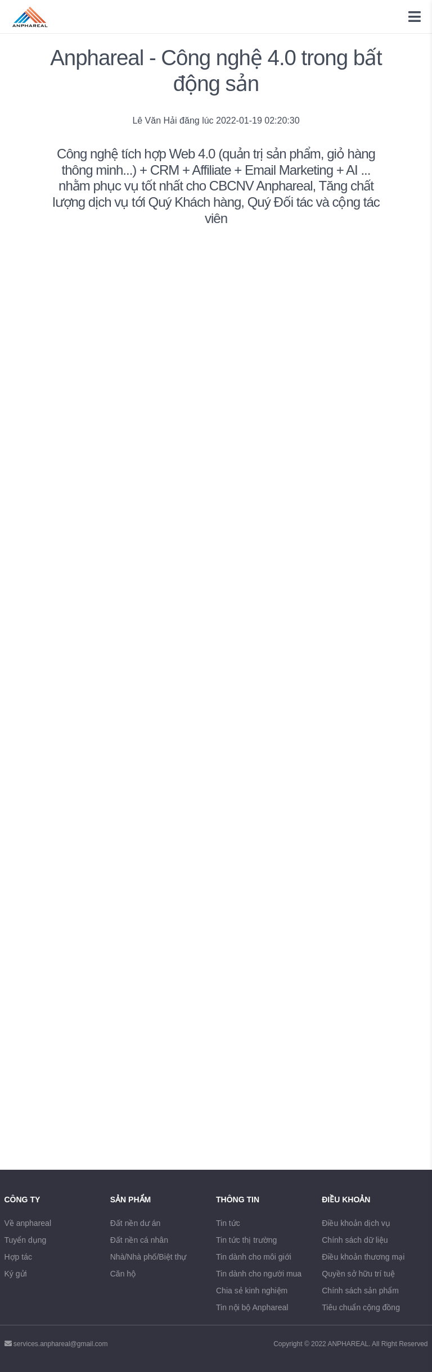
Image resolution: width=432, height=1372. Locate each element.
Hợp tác (18, 1256)
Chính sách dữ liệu (355, 1239)
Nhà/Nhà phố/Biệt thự (148, 1256)
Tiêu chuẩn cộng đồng (361, 1307)
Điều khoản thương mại (363, 1256)
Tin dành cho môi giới (253, 1256)
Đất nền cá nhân (139, 1239)
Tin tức (228, 1223)
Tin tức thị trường (246, 1239)
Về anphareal (28, 1223)
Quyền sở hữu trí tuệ (358, 1273)
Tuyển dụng (25, 1239)
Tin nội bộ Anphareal (252, 1307)
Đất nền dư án (135, 1223)
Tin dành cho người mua (259, 1273)
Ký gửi (15, 1273)
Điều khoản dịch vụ (356, 1223)
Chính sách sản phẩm (360, 1290)
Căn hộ (123, 1273)
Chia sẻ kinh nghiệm (251, 1290)
